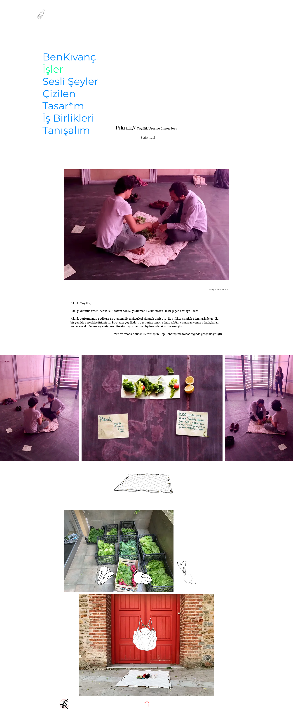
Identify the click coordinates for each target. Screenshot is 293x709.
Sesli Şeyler (70, 81)
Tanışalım (66, 130)
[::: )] (147, 704)
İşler (52, 69)
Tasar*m (63, 106)
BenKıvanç (69, 57)
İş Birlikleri (68, 118)
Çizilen (59, 93)
